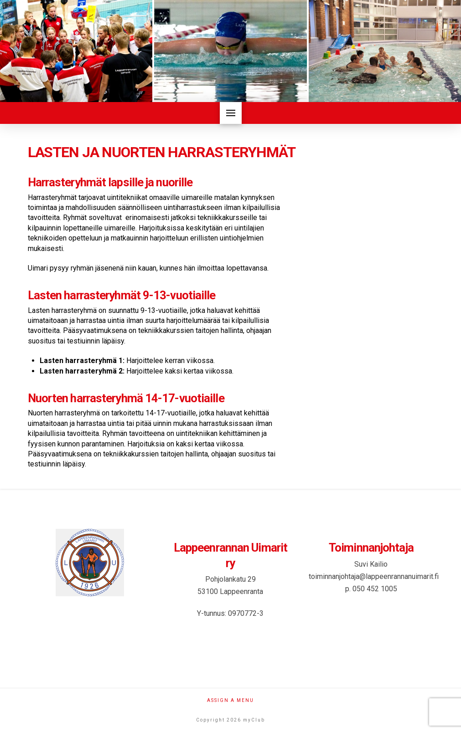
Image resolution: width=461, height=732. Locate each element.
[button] (231, 113)
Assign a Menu (230, 700)
